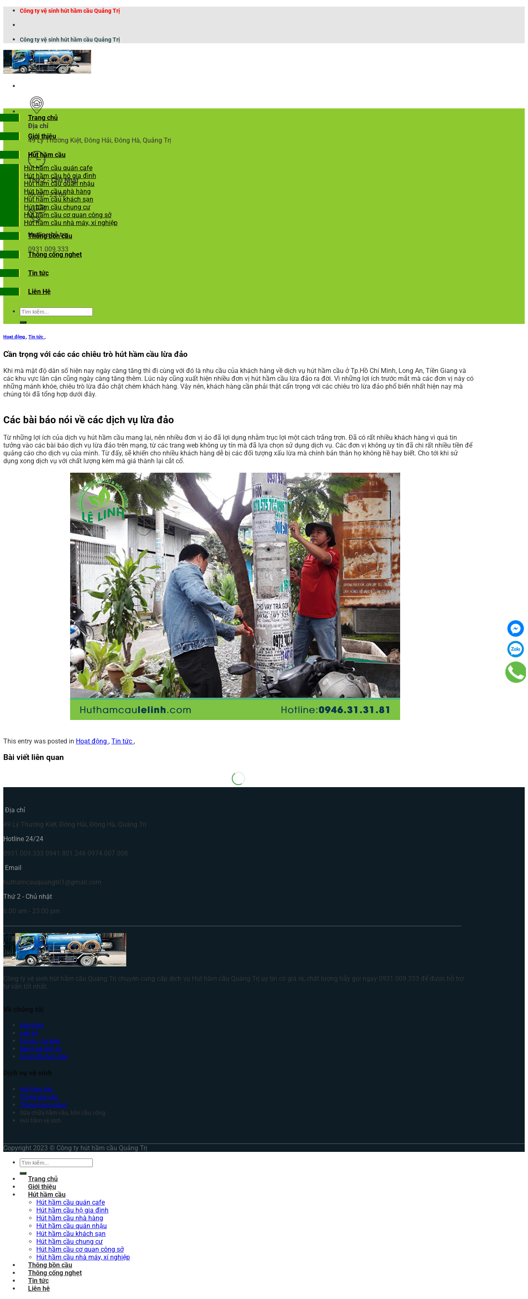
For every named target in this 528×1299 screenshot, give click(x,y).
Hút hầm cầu (47, 155)
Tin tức (38, 273)
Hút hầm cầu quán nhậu (59, 184)
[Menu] (28, 86)
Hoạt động (14, 337)
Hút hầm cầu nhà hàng (57, 191)
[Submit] (23, 322)
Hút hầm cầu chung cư (57, 207)
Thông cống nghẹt (55, 254)
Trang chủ (43, 118)
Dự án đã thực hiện (44, 1056)
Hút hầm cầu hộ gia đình (60, 176)
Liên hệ (29, 1033)
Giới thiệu (42, 136)
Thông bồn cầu (50, 236)
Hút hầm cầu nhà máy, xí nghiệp (71, 223)
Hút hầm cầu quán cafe (58, 168)
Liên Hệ (39, 291)
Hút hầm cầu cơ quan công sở (67, 215)
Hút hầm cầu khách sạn (58, 199)
